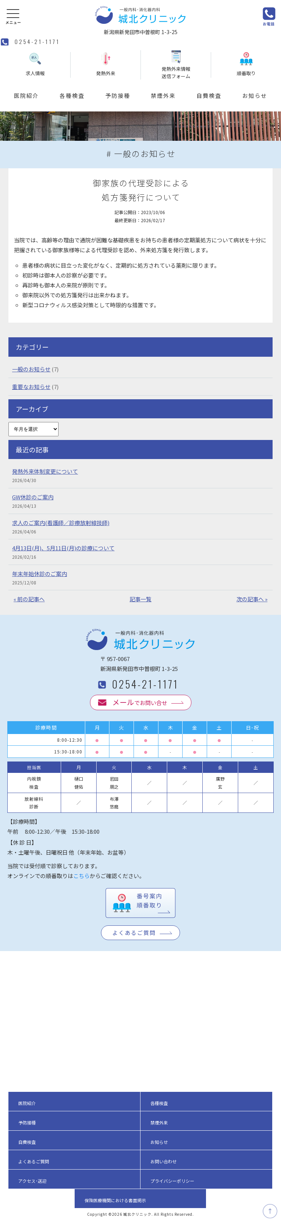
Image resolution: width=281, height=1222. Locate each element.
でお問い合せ (139, 702)
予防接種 (117, 95)
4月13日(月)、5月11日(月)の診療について (63, 548)
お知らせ (254, 95)
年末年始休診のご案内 (39, 573)
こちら (81, 876)
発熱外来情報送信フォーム (176, 65)
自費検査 (208, 95)
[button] (13, 16)
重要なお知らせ (31, 386)
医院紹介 (26, 95)
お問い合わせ (163, 1161)
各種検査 (72, 95)
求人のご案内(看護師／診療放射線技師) (60, 522)
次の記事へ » (251, 599)
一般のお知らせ (31, 369)
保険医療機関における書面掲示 (115, 1200)
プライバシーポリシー (172, 1181)
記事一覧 (140, 599)
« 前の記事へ (29, 599)
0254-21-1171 (37, 41)
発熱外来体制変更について (45, 471)
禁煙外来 (163, 95)
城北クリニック (137, 1214)
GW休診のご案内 (32, 497)
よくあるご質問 (134, 932)
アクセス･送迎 (32, 1181)
